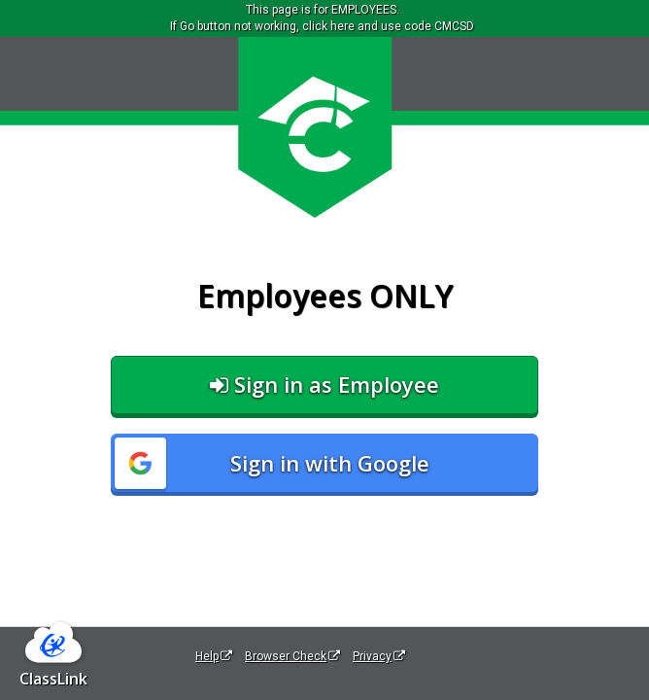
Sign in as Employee (324, 384)
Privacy (379, 656)
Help (213, 656)
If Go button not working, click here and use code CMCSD (322, 26)
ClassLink (53, 678)
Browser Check (292, 656)
